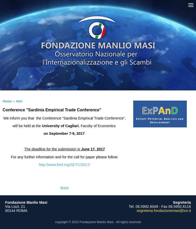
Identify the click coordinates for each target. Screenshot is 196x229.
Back (64, 188)
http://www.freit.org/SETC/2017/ (64, 165)
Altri (19, 101)
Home (7, 101)
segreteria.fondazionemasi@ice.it (164, 211)
